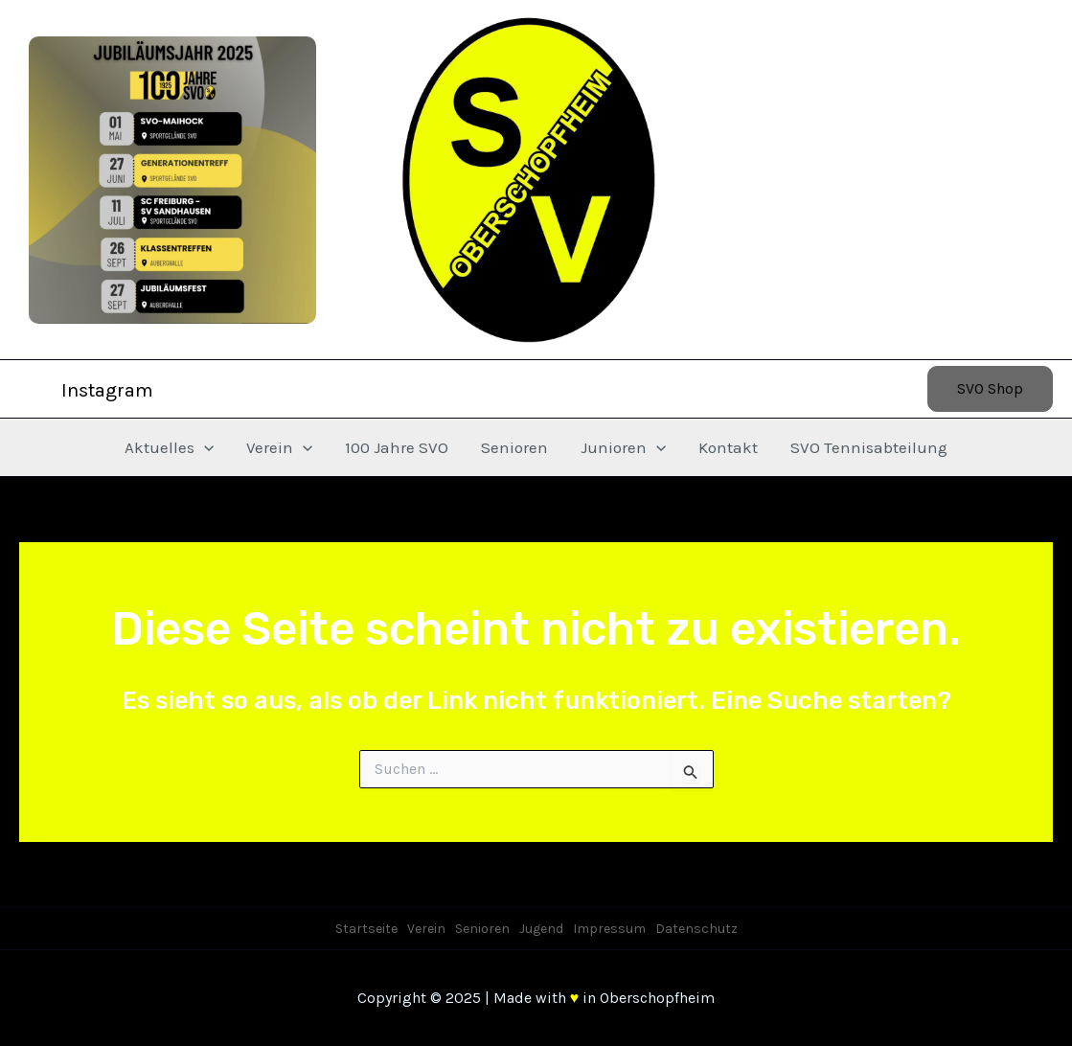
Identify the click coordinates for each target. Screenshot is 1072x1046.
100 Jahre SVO (396, 447)
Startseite (366, 929)
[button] (990, 389)
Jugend (541, 929)
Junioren (623, 447)
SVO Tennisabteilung (868, 447)
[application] (204, 447)
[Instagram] (95, 390)
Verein (279, 447)
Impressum (609, 929)
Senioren (514, 447)
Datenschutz (696, 929)
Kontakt (728, 447)
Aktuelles (169, 447)
